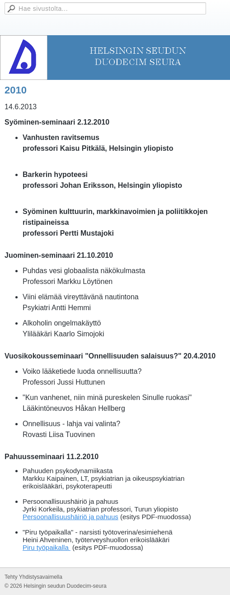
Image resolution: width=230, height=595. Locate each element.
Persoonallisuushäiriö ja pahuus (70, 517)
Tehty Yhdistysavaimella (33, 577)
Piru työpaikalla (46, 547)
